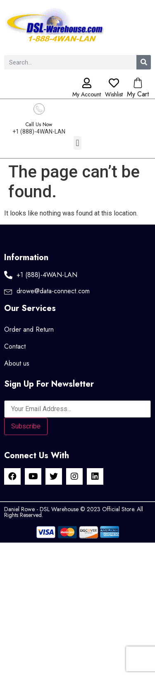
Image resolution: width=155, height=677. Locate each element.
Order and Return (29, 329)
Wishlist (114, 94)
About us (16, 363)
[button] (77, 143)
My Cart (138, 94)
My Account (86, 94)
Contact (15, 346)
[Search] (143, 62)
